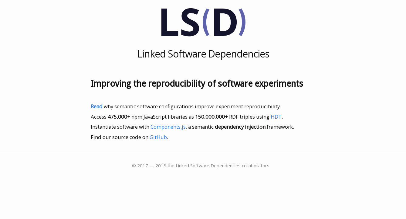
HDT (276, 116)
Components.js (168, 126)
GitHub (158, 137)
